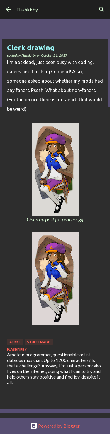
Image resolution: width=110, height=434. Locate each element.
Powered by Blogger (55, 425)
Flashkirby (27, 9)
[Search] (101, 9)
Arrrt (15, 342)
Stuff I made (38, 342)
